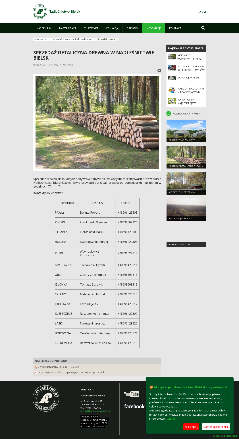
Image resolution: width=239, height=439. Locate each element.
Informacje (40, 39)
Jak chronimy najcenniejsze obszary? (186, 103)
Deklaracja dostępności (225, 436)
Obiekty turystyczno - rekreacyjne (182, 194)
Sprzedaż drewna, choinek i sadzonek (71, 39)
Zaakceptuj (191, 426)
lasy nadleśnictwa (180, 244)
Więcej (171, 418)
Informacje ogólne (180, 218)
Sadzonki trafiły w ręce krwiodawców (191, 68)
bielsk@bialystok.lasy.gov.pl (95, 411)
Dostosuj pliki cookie (216, 426)
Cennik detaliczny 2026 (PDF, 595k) (58, 367)
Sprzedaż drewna (106, 39)
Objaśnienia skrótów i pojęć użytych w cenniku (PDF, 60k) (71, 372)
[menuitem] (44, 28)
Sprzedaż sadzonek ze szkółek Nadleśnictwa (182, 142)
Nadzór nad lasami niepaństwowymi (191, 90)
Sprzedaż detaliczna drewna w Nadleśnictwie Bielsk (186, 168)
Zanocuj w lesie (188, 77)
